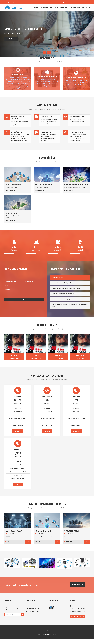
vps (7, 541)
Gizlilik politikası (57, 630)
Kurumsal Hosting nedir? (58, 277)
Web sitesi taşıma (12, 213)
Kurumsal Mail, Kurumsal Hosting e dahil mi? (62, 283)
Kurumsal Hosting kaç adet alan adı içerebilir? (63, 293)
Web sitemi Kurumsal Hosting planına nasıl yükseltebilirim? (66, 288)
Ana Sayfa (35, 7)
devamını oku (77, 585)
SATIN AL (18, 431)
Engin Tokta (14, 356)
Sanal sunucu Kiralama (43, 185)
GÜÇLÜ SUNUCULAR (72, 531)
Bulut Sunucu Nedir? (14, 531)
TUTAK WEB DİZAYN (43, 531)
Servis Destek (64, 7)
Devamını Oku (10, 190)
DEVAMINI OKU (11, 38)
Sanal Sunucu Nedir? (13, 185)
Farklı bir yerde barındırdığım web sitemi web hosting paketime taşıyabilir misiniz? (69, 305)
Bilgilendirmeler (75, 7)
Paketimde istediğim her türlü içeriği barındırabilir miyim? (66, 299)
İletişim (84, 7)
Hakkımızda (44, 7)
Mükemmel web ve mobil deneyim (76, 185)
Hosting (37, 541)
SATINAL (18, 484)
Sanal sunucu (68, 541)
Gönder (24, 299)
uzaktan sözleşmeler (45, 630)
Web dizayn (53, 7)
